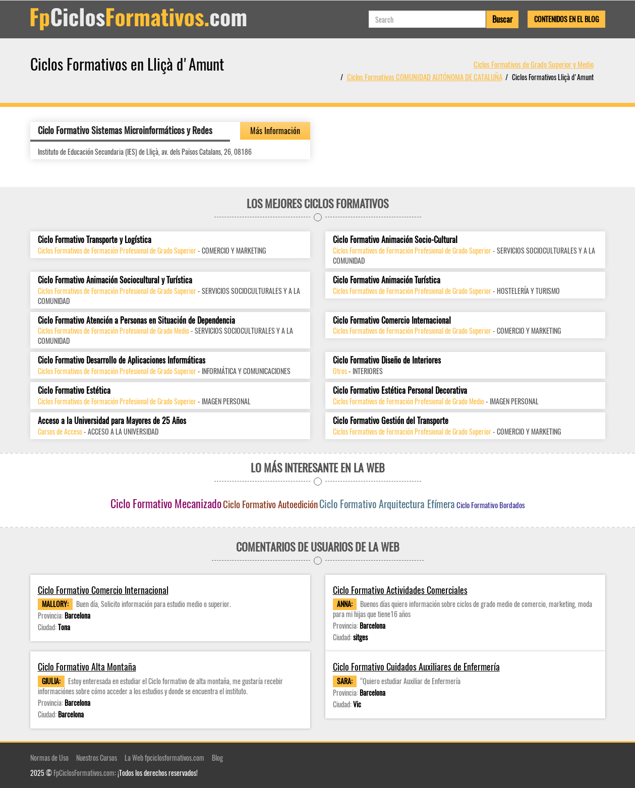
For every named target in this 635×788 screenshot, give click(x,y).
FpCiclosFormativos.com (83, 772)
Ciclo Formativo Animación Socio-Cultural (395, 240)
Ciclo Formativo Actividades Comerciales (400, 590)
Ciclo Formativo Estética (74, 390)
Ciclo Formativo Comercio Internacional (392, 320)
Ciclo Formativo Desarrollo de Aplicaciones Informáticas (121, 360)
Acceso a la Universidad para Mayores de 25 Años (112, 421)
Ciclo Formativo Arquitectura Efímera (387, 503)
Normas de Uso (49, 757)
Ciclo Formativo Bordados (490, 504)
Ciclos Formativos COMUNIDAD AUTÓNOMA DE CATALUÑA (424, 76)
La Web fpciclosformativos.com (164, 757)
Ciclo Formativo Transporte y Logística (94, 240)
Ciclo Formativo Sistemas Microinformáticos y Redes (125, 130)
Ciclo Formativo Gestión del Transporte (390, 421)
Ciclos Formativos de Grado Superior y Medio (534, 64)
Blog (217, 757)
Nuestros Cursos (96, 757)
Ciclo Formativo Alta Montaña (87, 666)
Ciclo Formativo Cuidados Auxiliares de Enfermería (416, 666)
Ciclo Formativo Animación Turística (386, 280)
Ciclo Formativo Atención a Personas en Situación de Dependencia (136, 320)
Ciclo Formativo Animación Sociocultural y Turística (115, 280)
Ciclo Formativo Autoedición (270, 504)
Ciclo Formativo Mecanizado (165, 503)
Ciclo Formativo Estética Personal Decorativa (400, 390)
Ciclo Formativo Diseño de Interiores (387, 360)
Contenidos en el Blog (566, 19)
